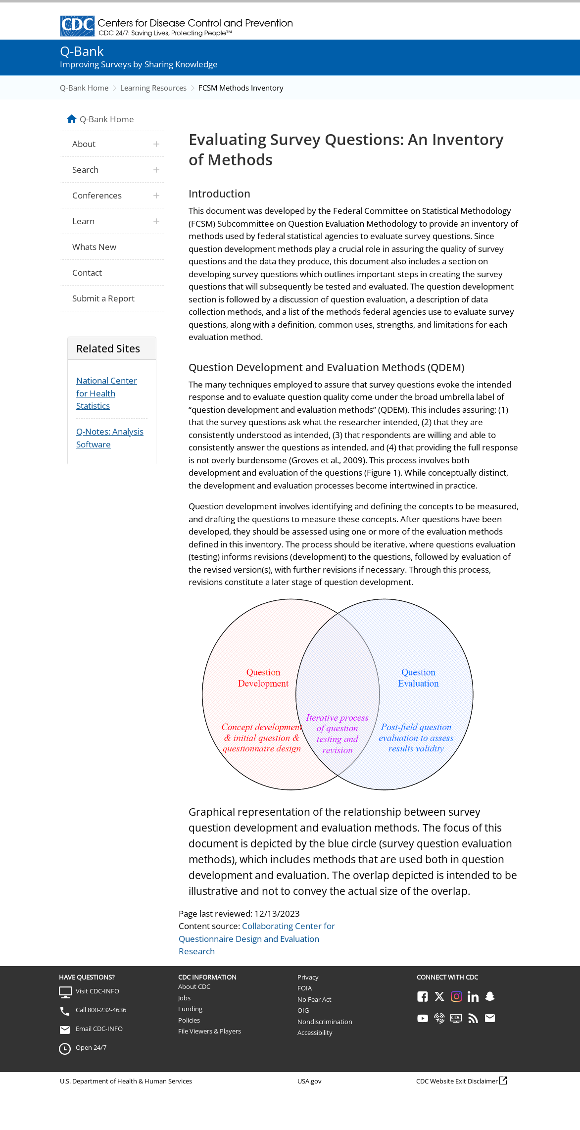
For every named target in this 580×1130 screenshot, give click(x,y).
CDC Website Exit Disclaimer (457, 1081)
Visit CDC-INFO (97, 990)
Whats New (94, 246)
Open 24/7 (91, 1047)
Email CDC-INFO (99, 1028)
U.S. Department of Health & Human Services (126, 1081)
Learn (83, 221)
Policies (189, 1020)
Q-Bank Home (84, 88)
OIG (303, 1010)
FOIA (304, 987)
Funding (190, 1008)
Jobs (184, 997)
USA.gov (309, 1081)
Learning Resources (153, 88)
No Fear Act (314, 999)
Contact (87, 272)
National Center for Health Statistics (106, 393)
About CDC (194, 986)
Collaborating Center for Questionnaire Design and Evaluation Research (257, 938)
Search (85, 169)
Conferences (97, 195)
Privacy (308, 977)
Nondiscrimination (324, 1021)
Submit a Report (103, 298)
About (84, 143)
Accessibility (315, 1032)
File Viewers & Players (209, 1031)
